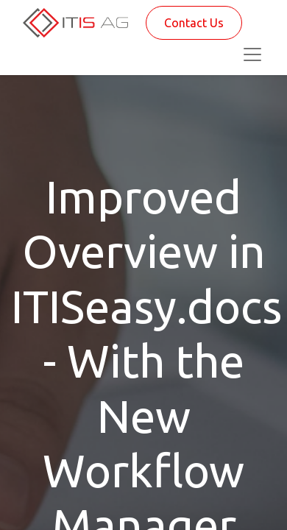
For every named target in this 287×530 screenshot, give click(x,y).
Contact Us (194, 22)
